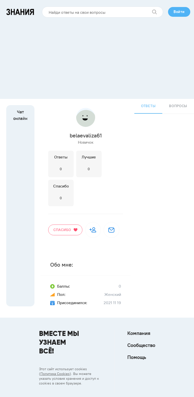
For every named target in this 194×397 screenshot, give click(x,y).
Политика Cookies (55, 373)
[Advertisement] (97, 56)
